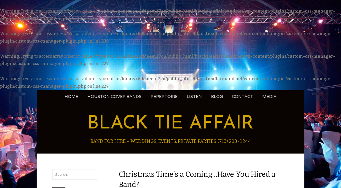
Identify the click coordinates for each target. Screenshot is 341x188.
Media (269, 96)
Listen (194, 96)
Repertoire (164, 96)
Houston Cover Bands (114, 96)
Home (71, 96)
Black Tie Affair (170, 123)
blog (217, 96)
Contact (242, 96)
